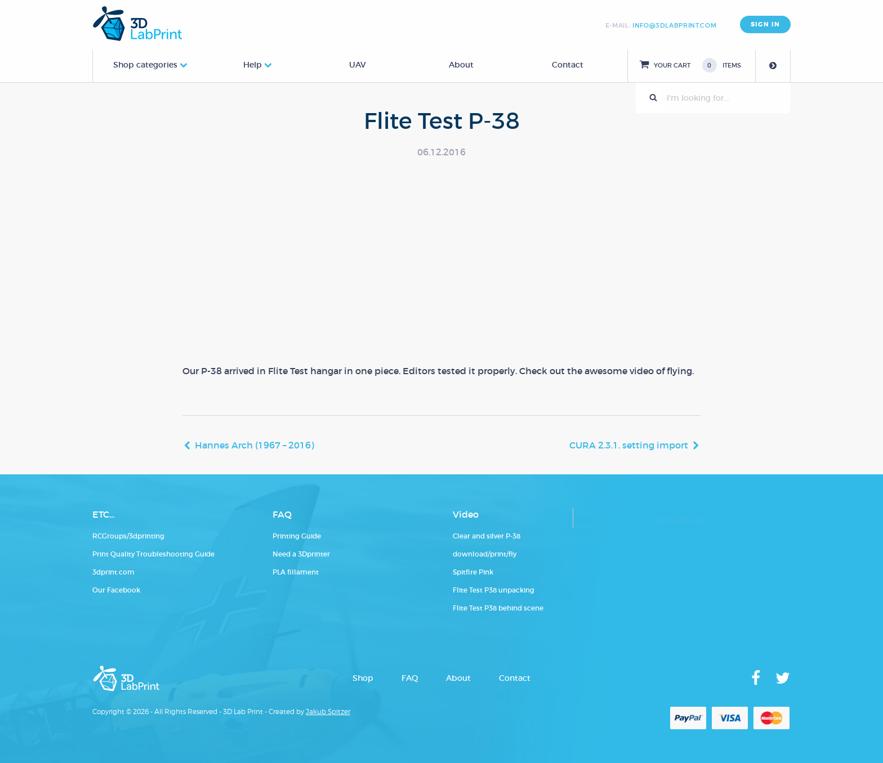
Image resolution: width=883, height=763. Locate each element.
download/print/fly (484, 554)
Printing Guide (297, 536)
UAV (357, 65)
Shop (363, 678)
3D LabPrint (681, 520)
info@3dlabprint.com (674, 25)
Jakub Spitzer (328, 711)
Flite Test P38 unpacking (493, 590)
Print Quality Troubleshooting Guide (153, 554)
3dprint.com (113, 572)
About (461, 65)
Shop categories (145, 65)
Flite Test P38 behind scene (498, 608)
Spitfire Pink (473, 572)
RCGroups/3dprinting (128, 536)
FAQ (410, 678)
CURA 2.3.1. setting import (628, 445)
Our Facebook (116, 590)
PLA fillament (296, 572)
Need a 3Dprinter (301, 554)
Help (252, 65)
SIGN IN (765, 24)
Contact (567, 65)
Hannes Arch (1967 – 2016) (254, 445)
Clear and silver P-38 (486, 536)
